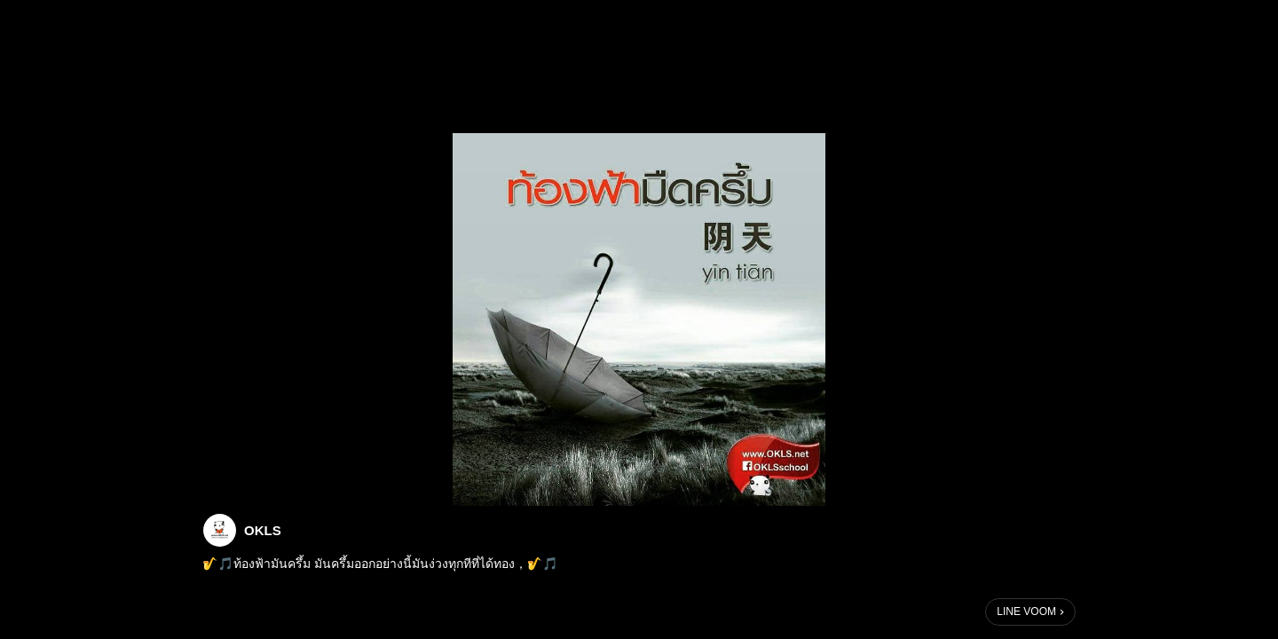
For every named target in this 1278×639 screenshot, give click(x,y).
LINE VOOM (1026, 611)
